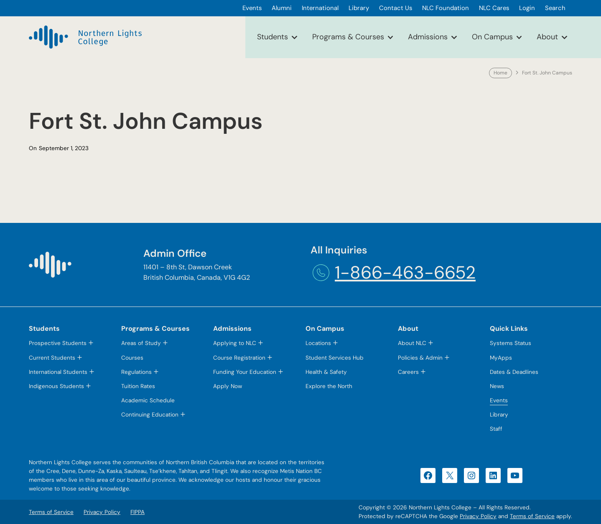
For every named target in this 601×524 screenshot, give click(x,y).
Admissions (428, 37)
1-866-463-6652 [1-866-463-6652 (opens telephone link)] (405, 272)
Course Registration (239, 357)
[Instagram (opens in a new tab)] (471, 475)
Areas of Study (141, 343)
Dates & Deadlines (514, 372)
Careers (408, 372)
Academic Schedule (148, 400)
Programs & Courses (348, 37)
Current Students (52, 357)
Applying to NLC (234, 343)
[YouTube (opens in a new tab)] (514, 475)
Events (499, 400)
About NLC (412, 343)
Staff (496, 428)
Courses (132, 357)
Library (499, 414)
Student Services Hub (335, 357)
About (547, 37)
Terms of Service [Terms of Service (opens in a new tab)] (532, 516)
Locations (318, 343)
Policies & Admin (420, 357)
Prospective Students (58, 343)
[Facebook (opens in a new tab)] (427, 475)
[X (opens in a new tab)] (449, 475)
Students (272, 37)
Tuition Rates (138, 386)
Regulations (136, 372)
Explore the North (329, 386)
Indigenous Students (56, 386)
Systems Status (510, 343)
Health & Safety (326, 372)
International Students (58, 372)
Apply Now (227, 386)
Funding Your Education (244, 372)
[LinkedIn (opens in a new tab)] (493, 475)
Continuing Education (149, 414)
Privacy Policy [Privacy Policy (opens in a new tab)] (478, 516)
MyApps (501, 357)
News (497, 386)
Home (500, 72)
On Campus (492, 37)
